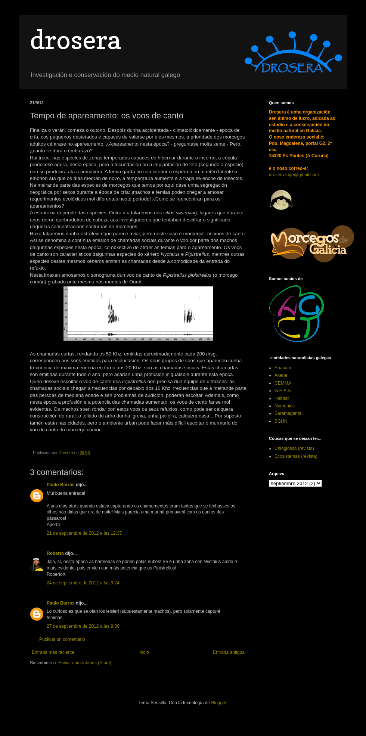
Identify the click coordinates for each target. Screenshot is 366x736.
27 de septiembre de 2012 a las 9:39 (83, 626)
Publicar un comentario (62, 639)
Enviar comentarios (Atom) (84, 662)
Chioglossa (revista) (294, 448)
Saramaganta (287, 413)
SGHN (281, 421)
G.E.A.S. (283, 390)
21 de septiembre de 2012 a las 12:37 (84, 533)
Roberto (55, 553)
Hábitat (281, 398)
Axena (280, 375)
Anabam (282, 367)
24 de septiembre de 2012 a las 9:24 (83, 583)
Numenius (284, 406)
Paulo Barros (61, 484)
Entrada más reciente (53, 652)
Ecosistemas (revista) (295, 456)
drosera (75, 39)
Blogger (218, 702)
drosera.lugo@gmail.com (294, 174)
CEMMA (282, 383)
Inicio (144, 652)
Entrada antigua (229, 652)
